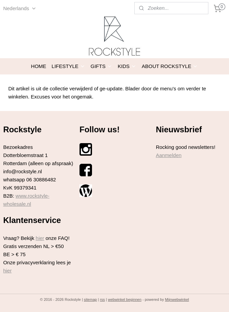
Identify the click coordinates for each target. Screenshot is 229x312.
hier (40, 238)
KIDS (127, 66)
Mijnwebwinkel (177, 299)
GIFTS (101, 66)
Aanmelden (169, 155)
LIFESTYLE (68, 66)
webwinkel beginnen (124, 299)
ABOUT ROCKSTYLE (170, 66)
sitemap (90, 299)
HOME (38, 66)
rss (102, 299)
